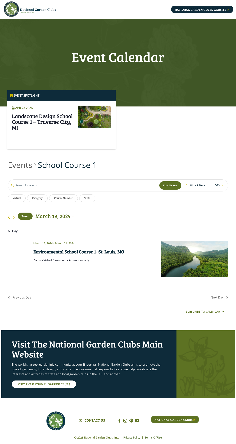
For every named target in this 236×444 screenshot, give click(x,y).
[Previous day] (9, 217)
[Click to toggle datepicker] (54, 216)
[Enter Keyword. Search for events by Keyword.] (83, 185)
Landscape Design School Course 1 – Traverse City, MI (42, 127)
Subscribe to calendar (203, 311)
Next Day (219, 297)
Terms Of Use (153, 437)
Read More (23, 144)
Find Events (170, 185)
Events (20, 164)
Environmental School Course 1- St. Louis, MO (78, 252)
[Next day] (14, 217)
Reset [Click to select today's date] (25, 216)
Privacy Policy (132, 437)
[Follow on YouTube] (137, 421)
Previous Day (19, 297)
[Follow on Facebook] (119, 421)
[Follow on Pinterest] (131, 421)
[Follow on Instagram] (125, 421)
